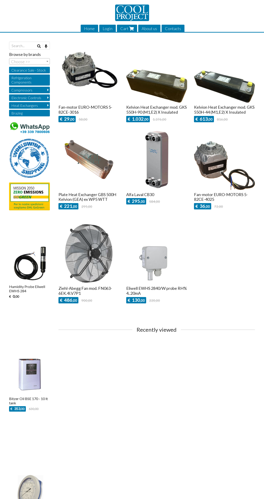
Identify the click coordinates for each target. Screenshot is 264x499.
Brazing (17, 113)
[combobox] (29, 61)
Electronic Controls (26, 98)
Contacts (173, 28)
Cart (127, 28)
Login (107, 28)
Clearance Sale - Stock (28, 70)
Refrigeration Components (21, 80)
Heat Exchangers (24, 105)
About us (149, 28)
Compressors (21, 90)
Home (89, 28)
